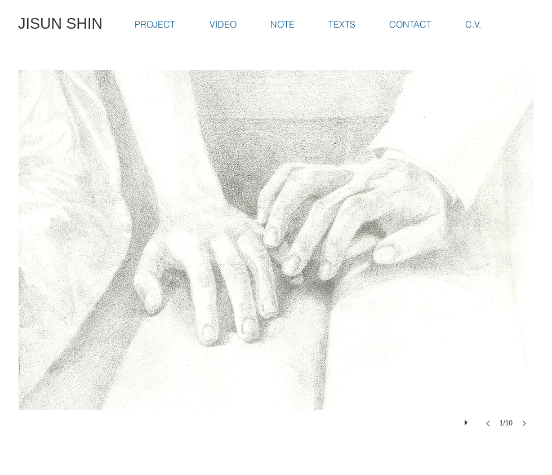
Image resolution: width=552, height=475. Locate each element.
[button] (276, 260)
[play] (467, 419)
